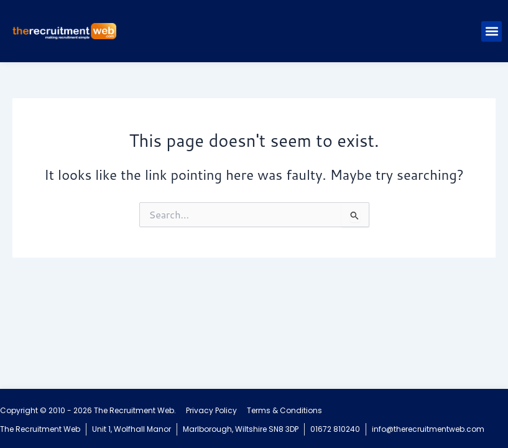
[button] (491, 31)
